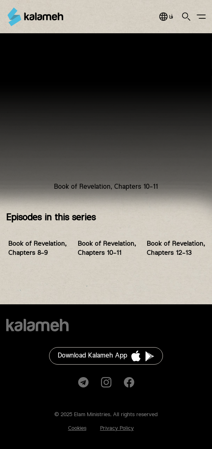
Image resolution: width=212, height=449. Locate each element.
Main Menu (201, 16)
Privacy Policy (117, 428)
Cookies (77, 428)
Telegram (83, 382)
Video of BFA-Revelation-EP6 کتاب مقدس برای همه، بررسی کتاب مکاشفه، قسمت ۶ (106, 118)
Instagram (106, 382)
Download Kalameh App (92, 355)
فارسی (166, 16)
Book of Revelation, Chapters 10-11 (107, 248)
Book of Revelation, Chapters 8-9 (37, 248)
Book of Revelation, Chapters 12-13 (176, 248)
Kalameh (35, 16)
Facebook (129, 382)
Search (186, 16)
